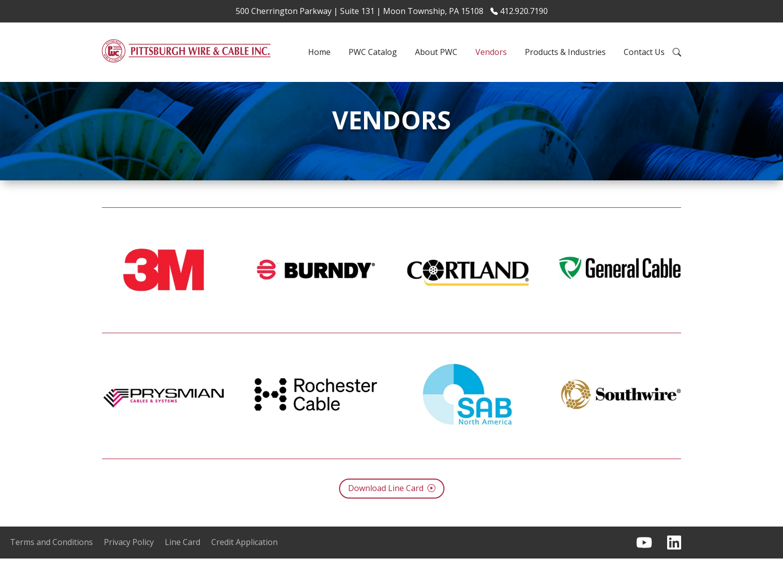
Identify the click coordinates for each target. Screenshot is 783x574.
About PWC (436, 51)
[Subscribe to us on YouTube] (644, 558)
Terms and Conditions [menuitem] (51, 558)
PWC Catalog (373, 51)
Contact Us (644, 51)
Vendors (491, 51)
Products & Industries (565, 51)
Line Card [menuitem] (182, 558)
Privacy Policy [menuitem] (129, 558)
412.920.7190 (519, 10)
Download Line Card (391, 504)
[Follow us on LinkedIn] (674, 558)
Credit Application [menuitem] (244, 558)
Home (319, 51)
